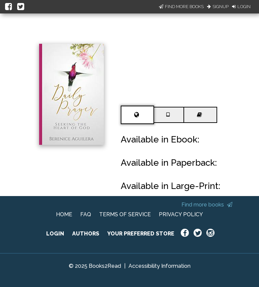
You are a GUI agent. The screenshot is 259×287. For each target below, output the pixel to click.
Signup (218, 6)
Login (241, 6)
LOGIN (55, 233)
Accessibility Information (159, 266)
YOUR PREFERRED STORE (140, 233)
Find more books (206, 204)
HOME (64, 214)
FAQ (85, 214)
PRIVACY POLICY (181, 214)
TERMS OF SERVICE (125, 214)
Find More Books (181, 6)
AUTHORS (85, 233)
